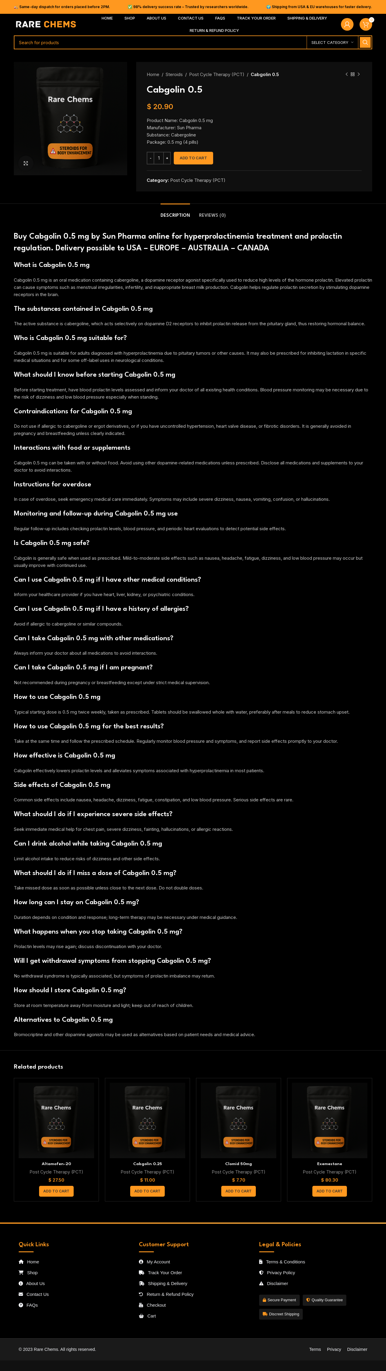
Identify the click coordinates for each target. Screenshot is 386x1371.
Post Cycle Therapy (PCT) (216, 74)
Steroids (174, 74)
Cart (147, 1315)
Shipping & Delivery (163, 1283)
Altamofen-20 (56, 1164)
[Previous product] (347, 75)
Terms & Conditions (282, 1261)
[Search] (193, 42)
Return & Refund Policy (166, 1294)
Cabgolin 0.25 (147, 1164)
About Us (32, 1283)
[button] (56, 1191)
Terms (315, 1349)
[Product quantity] (158, 158)
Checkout (152, 1305)
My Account (154, 1261)
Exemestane (329, 1164)
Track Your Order (160, 1272)
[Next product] (359, 75)
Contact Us (34, 1294)
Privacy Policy (277, 1272)
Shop (28, 1272)
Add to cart (193, 157)
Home (153, 74)
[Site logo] (46, 24)
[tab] (175, 213)
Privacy (334, 1349)
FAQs (28, 1305)
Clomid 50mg (238, 1164)
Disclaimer (273, 1283)
